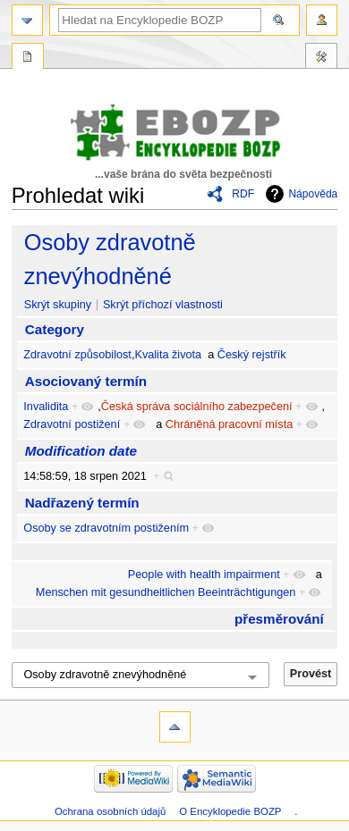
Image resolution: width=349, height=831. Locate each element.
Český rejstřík (251, 354)
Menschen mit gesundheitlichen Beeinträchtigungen (166, 592)
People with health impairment (204, 574)
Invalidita (45, 406)
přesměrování (279, 618)
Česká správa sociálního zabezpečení (197, 406)
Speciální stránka (28, 58)
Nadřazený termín (82, 502)
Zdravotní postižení (71, 424)
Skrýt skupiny (57, 304)
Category (54, 329)
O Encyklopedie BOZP (230, 811)
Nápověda (312, 194)
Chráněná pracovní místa (229, 424)
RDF (243, 194)
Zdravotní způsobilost (77, 354)
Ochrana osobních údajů (110, 811)
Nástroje (321, 58)
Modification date (81, 450)
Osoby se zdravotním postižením (106, 528)
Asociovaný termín (86, 381)
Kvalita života (167, 354)
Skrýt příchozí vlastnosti (163, 304)
